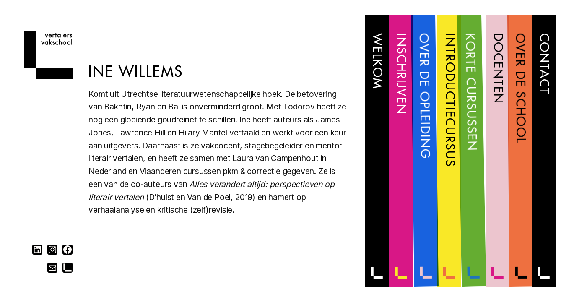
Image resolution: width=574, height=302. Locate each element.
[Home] (48, 77)
